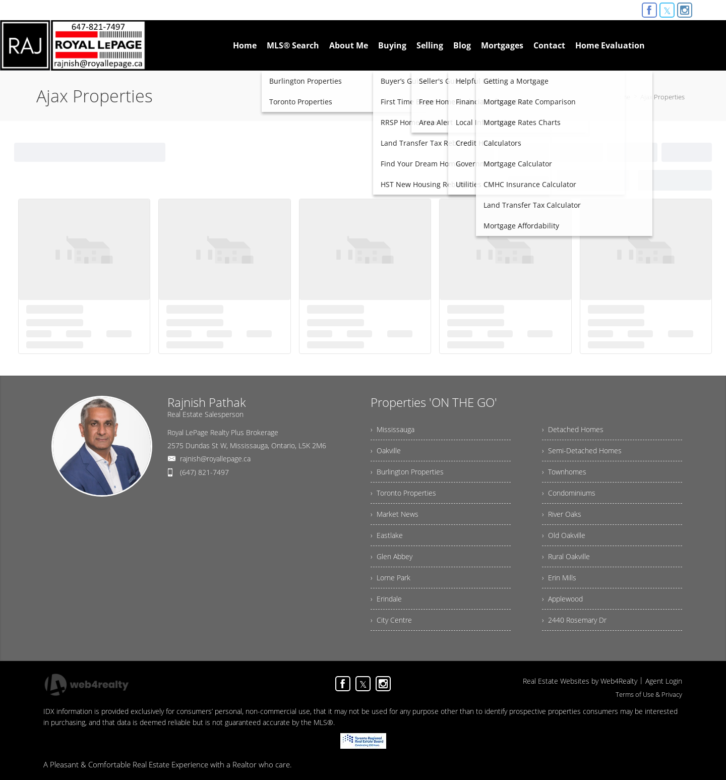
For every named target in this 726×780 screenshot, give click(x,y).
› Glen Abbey (391, 556)
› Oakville (386, 450)
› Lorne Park (390, 577)
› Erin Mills (559, 577)
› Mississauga (392, 429)
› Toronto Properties (403, 493)
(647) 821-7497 (204, 472)
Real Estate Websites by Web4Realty (580, 681)
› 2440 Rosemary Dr (574, 620)
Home (621, 96)
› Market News (394, 514)
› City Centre (391, 620)
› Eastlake (387, 535)
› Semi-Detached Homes (582, 450)
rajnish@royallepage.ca (215, 458)
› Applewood (562, 599)
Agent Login (663, 681)
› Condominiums (568, 493)
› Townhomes (564, 471)
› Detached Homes (572, 429)
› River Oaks (561, 514)
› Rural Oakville (566, 556)
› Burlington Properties (407, 471)
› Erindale (386, 599)
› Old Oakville (563, 535)
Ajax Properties (662, 96)
